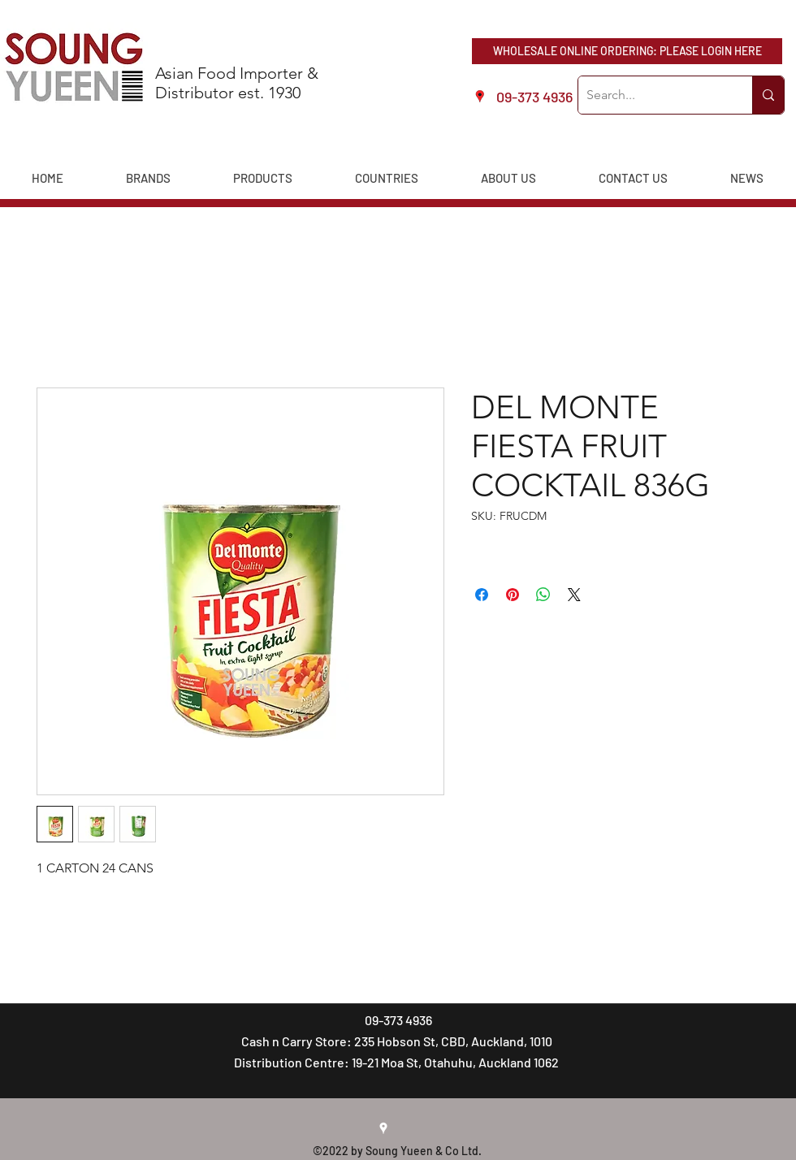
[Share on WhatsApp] (543, 594)
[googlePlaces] (383, 1128)
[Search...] (652, 95)
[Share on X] (574, 594)
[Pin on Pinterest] (512, 594)
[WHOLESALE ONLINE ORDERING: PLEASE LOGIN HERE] (627, 51)
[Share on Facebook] (481, 594)
